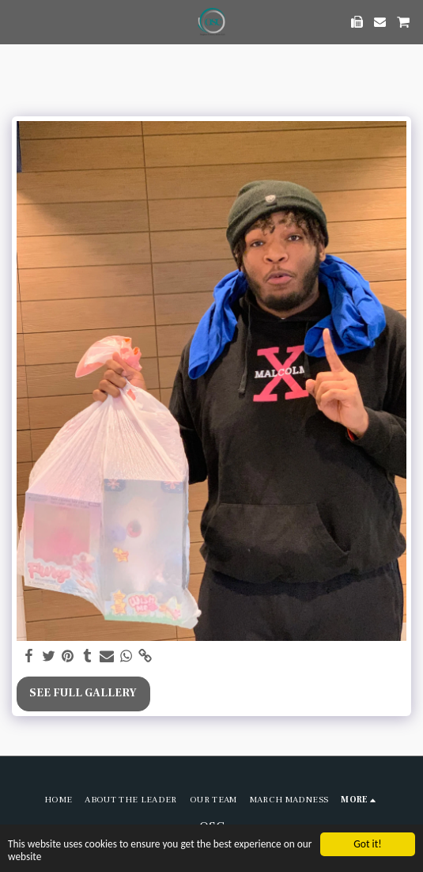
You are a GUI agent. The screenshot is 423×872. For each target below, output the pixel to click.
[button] (17, 21)
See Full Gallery (83, 693)
